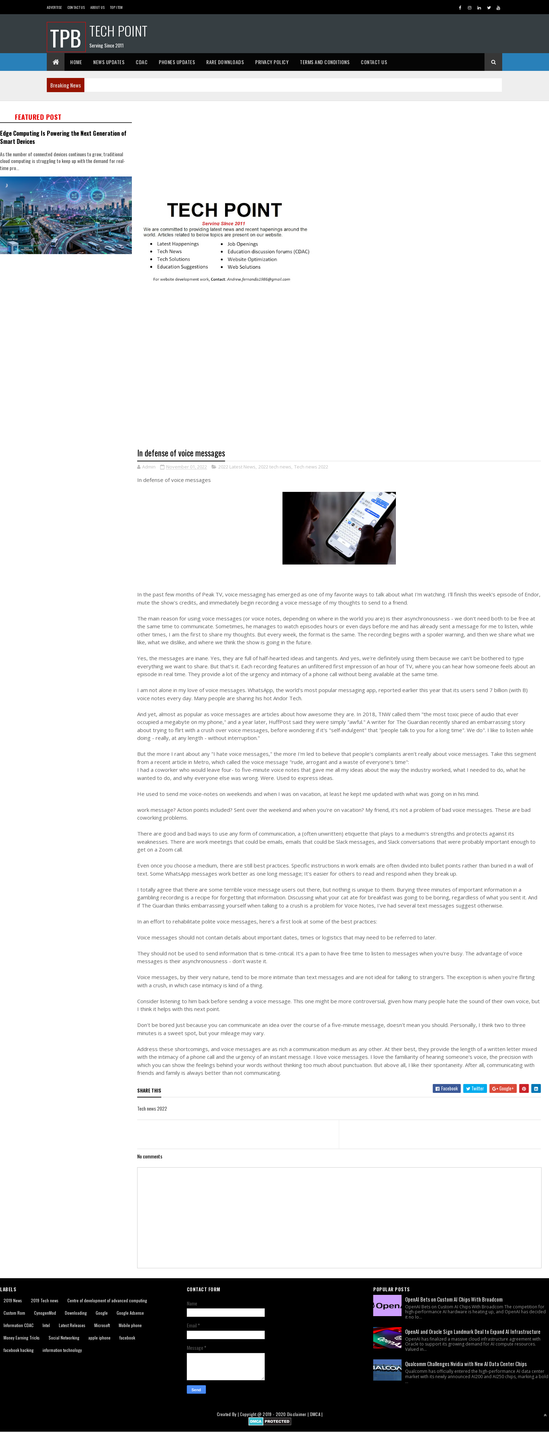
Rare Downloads (225, 62)
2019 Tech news (44, 1300)
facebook (127, 1338)
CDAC (141, 62)
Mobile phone (130, 1325)
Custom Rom (14, 1313)
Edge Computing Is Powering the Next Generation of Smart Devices (63, 137)
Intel (46, 1325)
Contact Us (76, 7)
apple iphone (99, 1338)
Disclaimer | (298, 1414)
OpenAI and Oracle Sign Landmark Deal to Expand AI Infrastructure (472, 1331)
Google (102, 1313)
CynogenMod (45, 1313)
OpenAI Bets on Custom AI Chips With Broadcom (454, 1299)
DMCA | (316, 1414)
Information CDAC (19, 1325)
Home (76, 62)
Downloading (76, 1313)
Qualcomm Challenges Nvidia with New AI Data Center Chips (466, 1364)
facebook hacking (19, 1350)
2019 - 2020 (274, 1414)
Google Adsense (130, 1313)
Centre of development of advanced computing (107, 1300)
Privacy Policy (271, 62)
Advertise (54, 7)
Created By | (228, 1414)
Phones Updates (177, 62)
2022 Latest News (237, 467)
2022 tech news (274, 467)
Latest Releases (72, 1325)
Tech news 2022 (311, 467)
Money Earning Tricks (22, 1338)
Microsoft (102, 1325)
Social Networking (64, 1338)
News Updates (108, 62)
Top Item (116, 7)
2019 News (13, 1300)
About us (97, 7)
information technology (62, 1350)
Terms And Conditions (324, 62)
